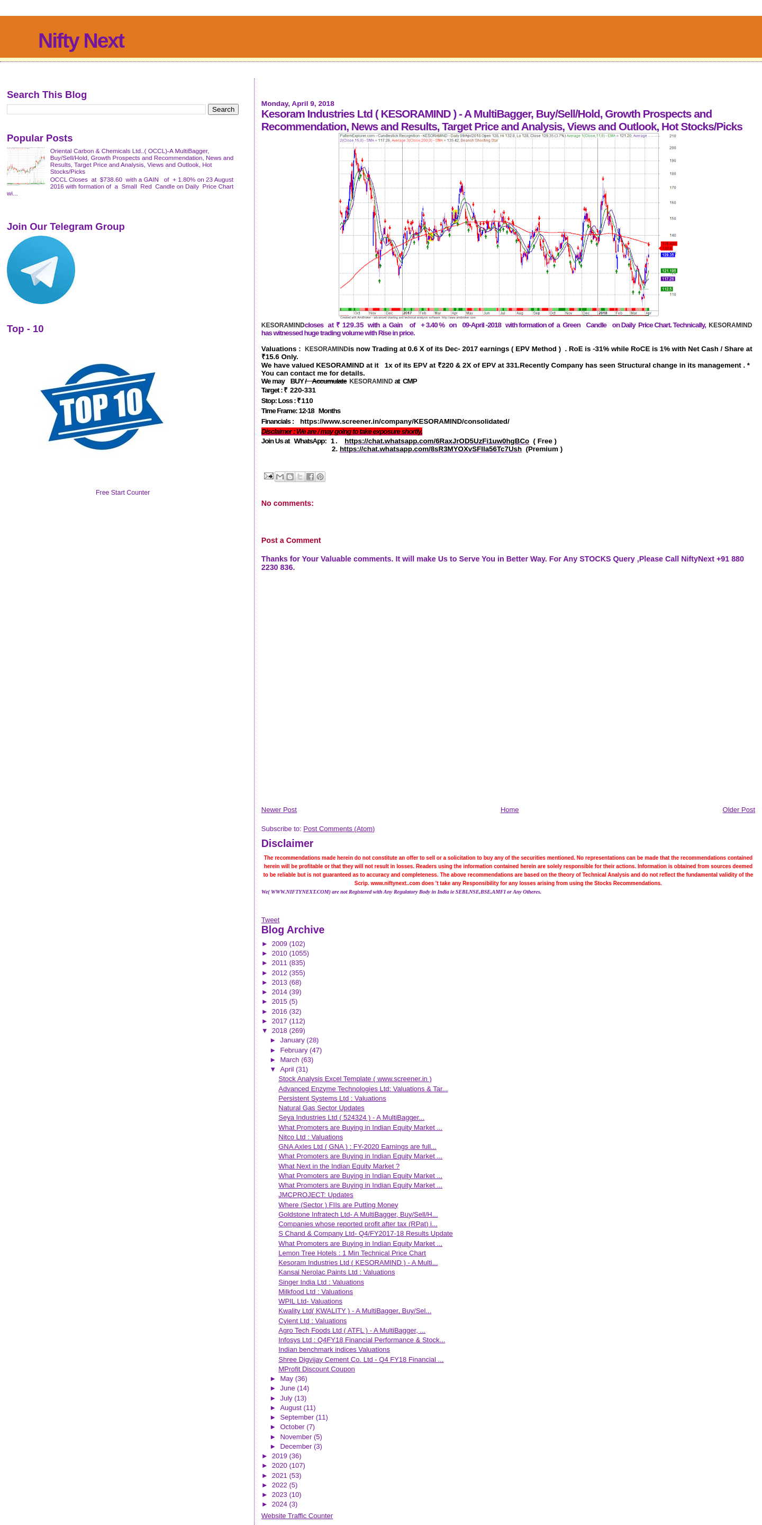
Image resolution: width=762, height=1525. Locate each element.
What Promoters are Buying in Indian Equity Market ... (360, 1127)
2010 (280, 953)
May (287, 1379)
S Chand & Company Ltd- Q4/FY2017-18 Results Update (365, 1233)
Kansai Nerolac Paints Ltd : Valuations (336, 1272)
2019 (280, 1456)
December (297, 1446)
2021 (280, 1475)
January (293, 1040)
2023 (280, 1495)
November (297, 1437)
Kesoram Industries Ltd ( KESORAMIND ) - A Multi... (358, 1263)
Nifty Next (81, 40)
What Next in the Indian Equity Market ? (339, 1166)
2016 (280, 1011)
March (290, 1060)
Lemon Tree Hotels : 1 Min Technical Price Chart (352, 1253)
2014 (280, 992)
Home (510, 810)
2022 (280, 1485)
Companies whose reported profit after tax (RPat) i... (358, 1224)
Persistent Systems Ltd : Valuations (332, 1098)
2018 (280, 1030)
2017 (280, 1021)
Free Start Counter (123, 492)
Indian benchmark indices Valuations (334, 1349)
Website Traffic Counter (297, 1516)
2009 (280, 944)
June (288, 1388)
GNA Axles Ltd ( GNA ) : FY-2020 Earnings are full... (357, 1147)
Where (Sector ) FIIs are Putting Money (338, 1205)
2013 (280, 982)
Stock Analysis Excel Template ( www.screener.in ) (355, 1079)
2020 (280, 1465)
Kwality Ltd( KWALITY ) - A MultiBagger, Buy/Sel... (354, 1311)
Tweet (270, 920)
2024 (280, 1504)
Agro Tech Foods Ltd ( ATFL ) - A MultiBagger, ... (351, 1330)
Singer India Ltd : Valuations (321, 1282)
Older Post (739, 810)
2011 (280, 963)
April (288, 1069)
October (293, 1427)
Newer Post (279, 810)
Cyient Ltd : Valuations (312, 1321)
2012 (280, 973)
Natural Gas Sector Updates (321, 1108)
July (287, 1398)
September (297, 1417)
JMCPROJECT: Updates (315, 1195)
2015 (280, 1001)
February (295, 1050)
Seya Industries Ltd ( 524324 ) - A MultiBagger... (351, 1117)
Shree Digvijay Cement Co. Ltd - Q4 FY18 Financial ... (360, 1359)
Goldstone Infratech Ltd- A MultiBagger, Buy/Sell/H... (358, 1214)
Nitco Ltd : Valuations (310, 1137)
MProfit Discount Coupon (316, 1369)
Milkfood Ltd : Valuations (315, 1292)
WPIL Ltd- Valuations (310, 1301)
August (291, 1408)
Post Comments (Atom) (339, 829)
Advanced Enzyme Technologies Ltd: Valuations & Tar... (363, 1089)
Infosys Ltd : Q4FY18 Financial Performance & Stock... (361, 1340)
